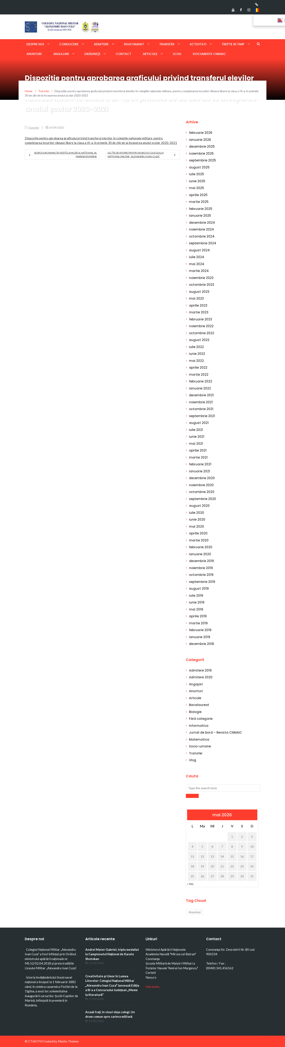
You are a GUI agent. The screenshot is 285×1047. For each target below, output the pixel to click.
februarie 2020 (200, 547)
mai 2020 (196, 526)
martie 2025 (199, 202)
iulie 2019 (196, 595)
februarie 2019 (200, 630)
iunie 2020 (197, 519)
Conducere (68, 44)
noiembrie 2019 (201, 568)
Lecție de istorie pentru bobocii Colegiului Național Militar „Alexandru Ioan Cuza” (136, 154)
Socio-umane (200, 746)
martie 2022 (198, 374)
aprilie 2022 (198, 367)
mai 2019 (196, 609)
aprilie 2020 (198, 533)
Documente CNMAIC (209, 54)
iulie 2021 (196, 430)
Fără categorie (201, 718)
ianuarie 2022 (200, 388)
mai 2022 (196, 361)
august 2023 (199, 291)
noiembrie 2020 (201, 485)
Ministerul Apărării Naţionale (166, 949)
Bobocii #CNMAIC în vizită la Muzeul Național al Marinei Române (65, 154)
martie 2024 (199, 271)
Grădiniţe (92, 54)
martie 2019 (198, 623)
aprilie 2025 (198, 195)
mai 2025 (196, 188)
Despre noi (35, 44)
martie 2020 (199, 540)
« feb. (190, 884)
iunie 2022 (197, 354)
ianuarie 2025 (200, 215)
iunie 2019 (196, 602)
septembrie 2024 (202, 243)
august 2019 (199, 588)
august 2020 (199, 506)
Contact (123, 54)
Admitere (101, 44)
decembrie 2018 (201, 644)
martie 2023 (198, 312)
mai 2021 (196, 443)
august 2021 (199, 423)
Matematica (199, 739)
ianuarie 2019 (199, 637)
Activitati (198, 44)
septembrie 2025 (202, 160)
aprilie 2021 (198, 450)
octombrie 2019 (201, 575)
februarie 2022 (200, 381)
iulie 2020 (196, 513)
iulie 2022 (196, 347)
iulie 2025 (196, 174)
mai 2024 (196, 264)
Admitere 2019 (200, 670)
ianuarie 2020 (200, 554)
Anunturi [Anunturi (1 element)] (195, 912)
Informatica (198, 725)
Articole (150, 54)
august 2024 (199, 250)
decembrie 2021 (201, 395)
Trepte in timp (233, 44)
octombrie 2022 (201, 333)
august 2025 (199, 167)
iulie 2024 (196, 257)
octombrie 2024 (202, 236)
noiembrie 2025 (201, 153)
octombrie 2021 (201, 409)
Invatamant (134, 44)
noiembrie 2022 (201, 326)
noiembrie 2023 (201, 278)
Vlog (177, 54)
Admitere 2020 (201, 677)
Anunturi (34, 54)
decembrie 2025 (202, 146)
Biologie (195, 712)
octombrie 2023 (201, 284)
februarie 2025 (200, 209)
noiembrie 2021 (201, 402)
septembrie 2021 (202, 416)
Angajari (61, 54)
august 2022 (199, 340)
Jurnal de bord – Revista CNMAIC (215, 732)
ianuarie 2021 (199, 471)
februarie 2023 (200, 319)
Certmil (151, 972)
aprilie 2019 (198, 616)
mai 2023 (196, 298)
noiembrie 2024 (201, 229)
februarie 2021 (200, 464)
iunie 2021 (196, 436)
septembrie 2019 (202, 582)
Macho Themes (68, 1041)
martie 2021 (198, 457)
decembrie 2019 (201, 561)
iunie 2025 (197, 181)
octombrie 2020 (201, 492)
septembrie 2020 (202, 499)
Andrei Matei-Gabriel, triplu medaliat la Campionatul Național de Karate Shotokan (112, 954)
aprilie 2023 (198, 305)
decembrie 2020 (202, 478)
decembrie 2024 (202, 222)
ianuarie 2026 (200, 140)
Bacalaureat (199, 705)
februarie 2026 (200, 133)
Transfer (166, 44)
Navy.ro (151, 977)
